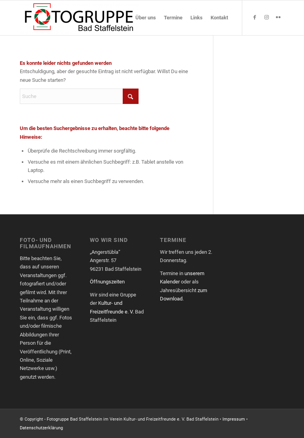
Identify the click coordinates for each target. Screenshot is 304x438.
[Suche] (79, 96)
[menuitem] (145, 17)
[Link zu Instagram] (266, 17)
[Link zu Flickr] (278, 17)
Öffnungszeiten (107, 282)
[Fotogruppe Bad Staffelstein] (79, 17)
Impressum (233, 419)
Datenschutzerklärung (41, 427)
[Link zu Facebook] (254, 17)
